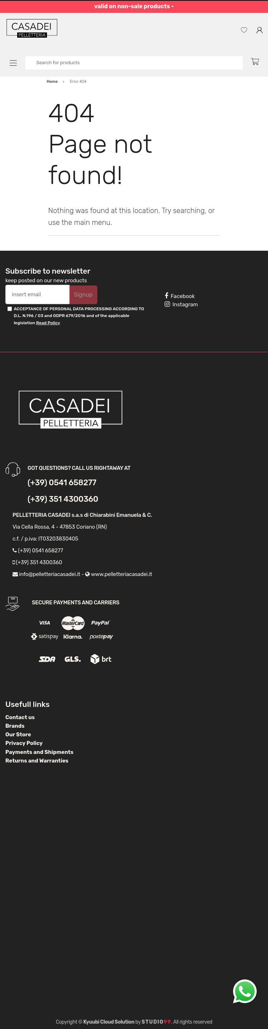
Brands (14, 726)
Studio (156, 1022)
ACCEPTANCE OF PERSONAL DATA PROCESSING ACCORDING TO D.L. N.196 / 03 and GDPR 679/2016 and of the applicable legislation (79, 315)
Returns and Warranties (36, 760)
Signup (83, 294)
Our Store (18, 734)
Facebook (180, 296)
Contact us (20, 717)
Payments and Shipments (39, 752)
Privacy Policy (24, 743)
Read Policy (48, 322)
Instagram (181, 304)
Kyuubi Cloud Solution (109, 1022)
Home (52, 81)
